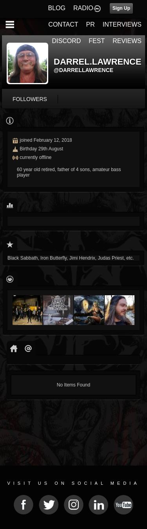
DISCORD (66, 41)
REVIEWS (127, 41)
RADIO (83, 8)
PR (90, 24)
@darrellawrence (83, 70)
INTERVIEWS (122, 24)
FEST (97, 41)
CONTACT (63, 24)
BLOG (56, 8)
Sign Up (121, 8)
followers (30, 99)
